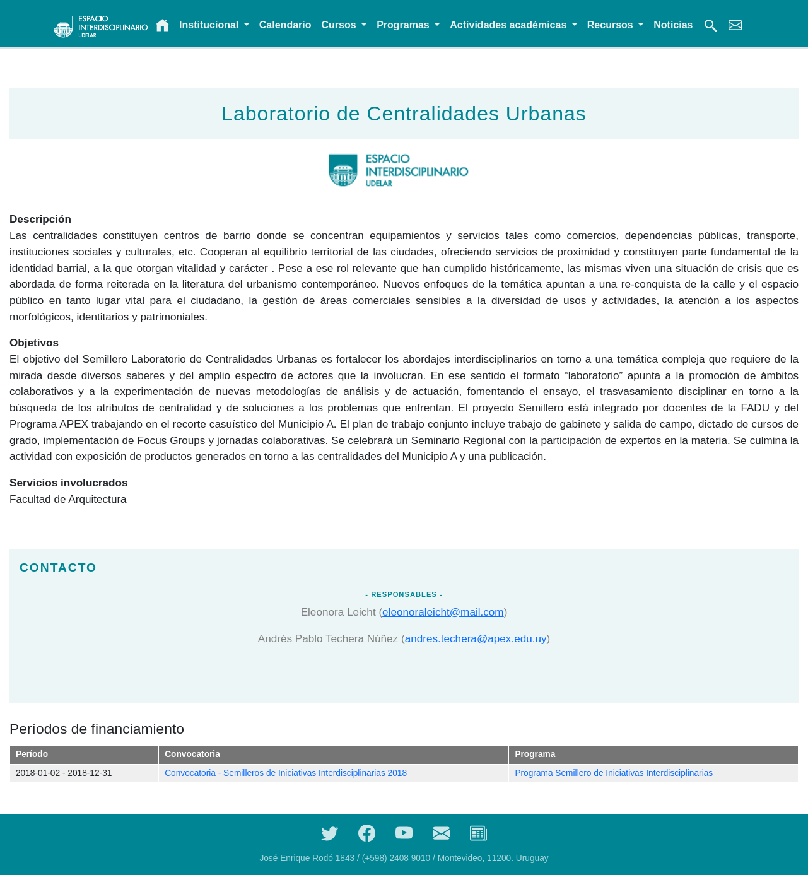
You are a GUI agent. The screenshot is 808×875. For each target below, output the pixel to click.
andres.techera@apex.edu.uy (476, 638)
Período (32, 754)
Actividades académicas (509, 25)
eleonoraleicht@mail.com (443, 612)
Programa (535, 754)
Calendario (285, 25)
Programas (404, 25)
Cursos (341, 25)
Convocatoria (192, 754)
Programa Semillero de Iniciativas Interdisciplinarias (614, 773)
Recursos (611, 25)
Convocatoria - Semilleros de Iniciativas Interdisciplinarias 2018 (286, 773)
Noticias (673, 25)
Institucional (210, 25)
